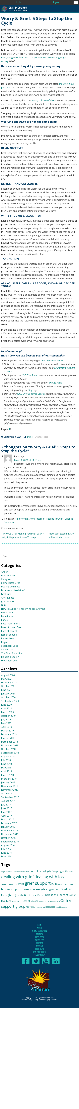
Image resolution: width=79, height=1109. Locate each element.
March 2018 (7, 775)
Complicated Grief (10, 582)
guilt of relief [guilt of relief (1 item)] (62, 884)
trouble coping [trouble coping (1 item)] (61, 907)
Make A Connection (39, 931)
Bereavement (8, 575)
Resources (39, 937)
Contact (39, 943)
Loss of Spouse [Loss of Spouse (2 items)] (30, 901)
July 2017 (6, 804)
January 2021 (8, 693)
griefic (29, 436)
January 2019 (8, 738)
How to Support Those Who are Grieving (23, 608)
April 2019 (6, 726)
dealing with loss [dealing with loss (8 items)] (50, 876)
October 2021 (8, 686)
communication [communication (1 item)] (23, 872)
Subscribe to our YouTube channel (46, 961)
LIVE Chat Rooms (30, 375)
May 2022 (6, 678)
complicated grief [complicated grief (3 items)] (41, 871)
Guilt (3, 605)
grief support (8, 601)
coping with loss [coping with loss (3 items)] (63, 871)
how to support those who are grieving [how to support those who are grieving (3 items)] (26, 889)
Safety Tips (39, 940)
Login (18, 2)
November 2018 (9, 745)
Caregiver (6, 579)
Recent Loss (7, 638)
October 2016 (8, 837)
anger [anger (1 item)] (3, 872)
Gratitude (6, 594)
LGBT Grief (7, 612)
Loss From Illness (10, 623)
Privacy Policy (39, 955)
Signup (56, 2)
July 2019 (6, 719)
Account (39, 946)
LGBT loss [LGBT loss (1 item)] (54, 890)
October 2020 (8, 697)
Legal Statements (39, 952)
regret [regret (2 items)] (29, 906)
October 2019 (8, 715)
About (39, 928)
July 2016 (6, 849)
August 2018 (8, 756)
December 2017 (9, 786)
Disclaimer (39, 949)
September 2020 (10, 701)
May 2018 (6, 767)
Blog (30, 390)
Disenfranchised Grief (12, 590)
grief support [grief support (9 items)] (38, 883)
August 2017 (8, 800)
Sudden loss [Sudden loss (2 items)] (49, 906)
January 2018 (8, 782)
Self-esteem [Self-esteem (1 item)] (37, 907)
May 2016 (6, 856)
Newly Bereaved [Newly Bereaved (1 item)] (54, 901)
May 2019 (6, 723)
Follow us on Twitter (36, 961)
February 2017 (9, 823)
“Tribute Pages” (55, 382)
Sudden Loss (8, 649)
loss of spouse (9, 634)
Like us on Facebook (25, 961)
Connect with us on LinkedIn (56, 961)
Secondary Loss (9, 645)
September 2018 (10, 752)
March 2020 (7, 712)
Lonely (4, 619)
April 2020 (6, 708)
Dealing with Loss (10, 586)
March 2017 (7, 819)
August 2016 (8, 845)
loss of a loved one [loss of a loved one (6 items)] (32, 894)
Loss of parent (9, 631)
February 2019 (9, 734)
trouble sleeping (10, 656)
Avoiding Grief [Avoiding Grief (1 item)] (11, 872)
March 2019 (7, 730)
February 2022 (9, 682)
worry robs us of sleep (44, 100)
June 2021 (6, 689)
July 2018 (6, 760)
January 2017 (8, 826)
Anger (4, 571)
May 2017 (6, 812)
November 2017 (9, 789)
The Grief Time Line (11, 653)
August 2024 (8, 675)
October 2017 (8, 793)
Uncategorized (41, 436)
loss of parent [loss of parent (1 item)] (17, 901)
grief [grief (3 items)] (21, 883)
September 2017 (10, 797)
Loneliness (7, 616)
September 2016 (10, 841)
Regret (4, 642)
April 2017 (6, 815)
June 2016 (6, 852)
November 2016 (9, 834)
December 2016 (9, 830)
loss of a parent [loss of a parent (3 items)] (58, 895)
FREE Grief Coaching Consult (31, 393)
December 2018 (9, 741)
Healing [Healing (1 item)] (70, 884)
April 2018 (6, 771)
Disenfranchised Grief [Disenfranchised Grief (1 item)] (9, 884)
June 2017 (6, 808)
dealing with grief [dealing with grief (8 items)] (17, 876)
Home (39, 925)
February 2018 (9, 778)
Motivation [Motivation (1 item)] (43, 901)
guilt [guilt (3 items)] (54, 883)
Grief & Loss (7, 597)
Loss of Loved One (11, 627)
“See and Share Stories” (52, 360)
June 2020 (6, 704)
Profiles (39, 934)
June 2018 (6, 763)
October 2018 (8, 749)
